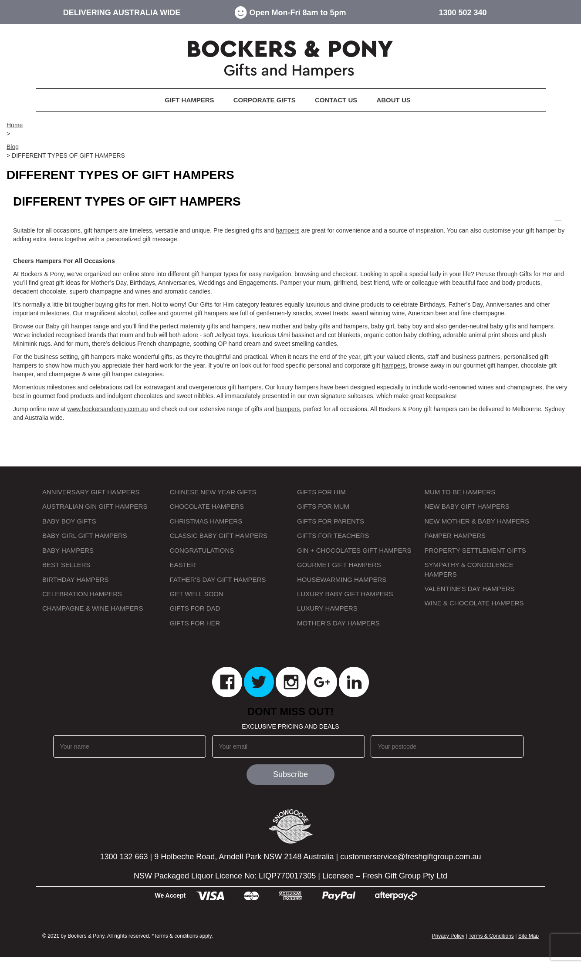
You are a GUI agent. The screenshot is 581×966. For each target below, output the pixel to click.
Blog (13, 146)
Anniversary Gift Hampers (90, 492)
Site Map (528, 936)
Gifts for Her (195, 623)
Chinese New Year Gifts (213, 492)
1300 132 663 (124, 856)
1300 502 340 (462, 12)
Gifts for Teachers (333, 535)
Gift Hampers (189, 100)
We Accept (170, 895)
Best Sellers (66, 564)
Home (15, 125)
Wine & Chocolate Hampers (474, 603)
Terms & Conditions (491, 936)
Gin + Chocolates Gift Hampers (354, 550)
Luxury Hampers (327, 608)
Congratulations (202, 550)
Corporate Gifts (264, 100)
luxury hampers (297, 387)
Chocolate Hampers (207, 506)
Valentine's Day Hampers (470, 588)
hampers (287, 230)
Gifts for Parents (330, 521)
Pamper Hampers (455, 535)
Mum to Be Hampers (460, 492)
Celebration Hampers (82, 594)
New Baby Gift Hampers (467, 506)
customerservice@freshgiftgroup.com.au (410, 856)
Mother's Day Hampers (338, 623)
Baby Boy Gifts (69, 521)
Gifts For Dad (195, 608)
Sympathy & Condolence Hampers (469, 569)
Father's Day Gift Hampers (218, 579)
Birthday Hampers (75, 579)
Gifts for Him (321, 492)
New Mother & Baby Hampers (477, 521)
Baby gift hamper (69, 326)
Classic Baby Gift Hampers (219, 535)
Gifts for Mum (323, 506)
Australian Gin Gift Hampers (94, 506)
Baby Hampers (68, 550)
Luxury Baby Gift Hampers (345, 594)
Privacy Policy (448, 936)
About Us (393, 100)
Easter (183, 564)
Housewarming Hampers (341, 579)
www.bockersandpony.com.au (108, 408)
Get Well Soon (196, 594)
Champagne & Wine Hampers (92, 608)
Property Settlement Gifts (475, 550)
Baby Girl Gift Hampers (84, 535)
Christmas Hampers (206, 521)
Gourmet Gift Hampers (339, 564)
